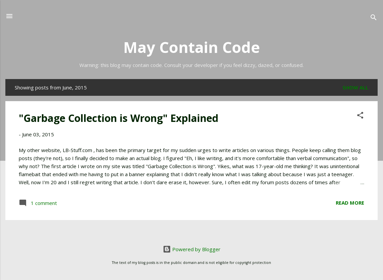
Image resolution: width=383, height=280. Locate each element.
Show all (355, 87)
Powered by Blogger (191, 249)
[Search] (374, 18)
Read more (350, 202)
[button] (360, 116)
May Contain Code (191, 47)
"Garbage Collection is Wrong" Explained (118, 118)
